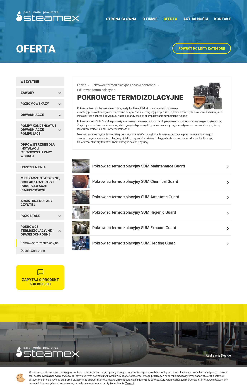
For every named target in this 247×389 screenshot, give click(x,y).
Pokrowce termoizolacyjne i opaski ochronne (37, 230)
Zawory (27, 93)
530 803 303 (40, 284)
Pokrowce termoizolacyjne (40, 243)
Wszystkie (30, 81)
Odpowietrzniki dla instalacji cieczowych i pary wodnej (38, 150)
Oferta (170, 19)
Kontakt (222, 19)
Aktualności (195, 19)
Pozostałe (30, 216)
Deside (226, 355)
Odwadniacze (32, 115)
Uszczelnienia (33, 167)
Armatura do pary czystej (36, 203)
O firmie (150, 19)
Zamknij (129, 383)
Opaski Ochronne (33, 251)
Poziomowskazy (35, 103)
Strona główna (121, 19)
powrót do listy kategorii (201, 48)
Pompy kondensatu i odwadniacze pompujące (38, 129)
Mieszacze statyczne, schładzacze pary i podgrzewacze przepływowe (40, 184)
